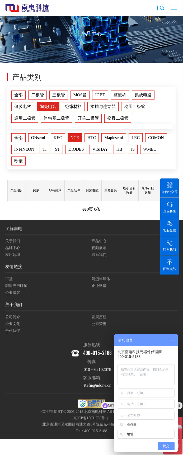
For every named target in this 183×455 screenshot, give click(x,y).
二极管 (37, 95)
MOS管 (80, 95)
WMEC (149, 149)
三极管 (58, 95)
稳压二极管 (134, 106)
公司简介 (12, 318)
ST (57, 149)
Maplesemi (113, 137)
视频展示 (99, 248)
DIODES (76, 149)
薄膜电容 (22, 106)
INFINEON (24, 149)
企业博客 (12, 293)
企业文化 (12, 324)
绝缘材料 (73, 106)
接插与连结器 (103, 106)
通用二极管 (24, 118)
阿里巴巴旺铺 (16, 286)
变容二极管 (117, 118)
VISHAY (100, 149)
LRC (136, 137)
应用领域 (12, 255)
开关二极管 (88, 118)
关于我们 (12, 242)
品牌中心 (12, 248)
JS (133, 149)
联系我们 (99, 255)
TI (44, 149)
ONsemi (38, 137)
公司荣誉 (99, 324)
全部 (18, 95)
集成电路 (143, 95)
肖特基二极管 (56, 118)
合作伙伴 (12, 331)
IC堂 (9, 280)
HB (119, 149)
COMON (156, 137)
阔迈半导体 (101, 280)
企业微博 (99, 286)
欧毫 (18, 161)
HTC (91, 137)
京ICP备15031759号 (89, 419)
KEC (58, 137)
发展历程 (99, 318)
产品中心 (99, 242)
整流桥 (120, 95)
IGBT (100, 95)
